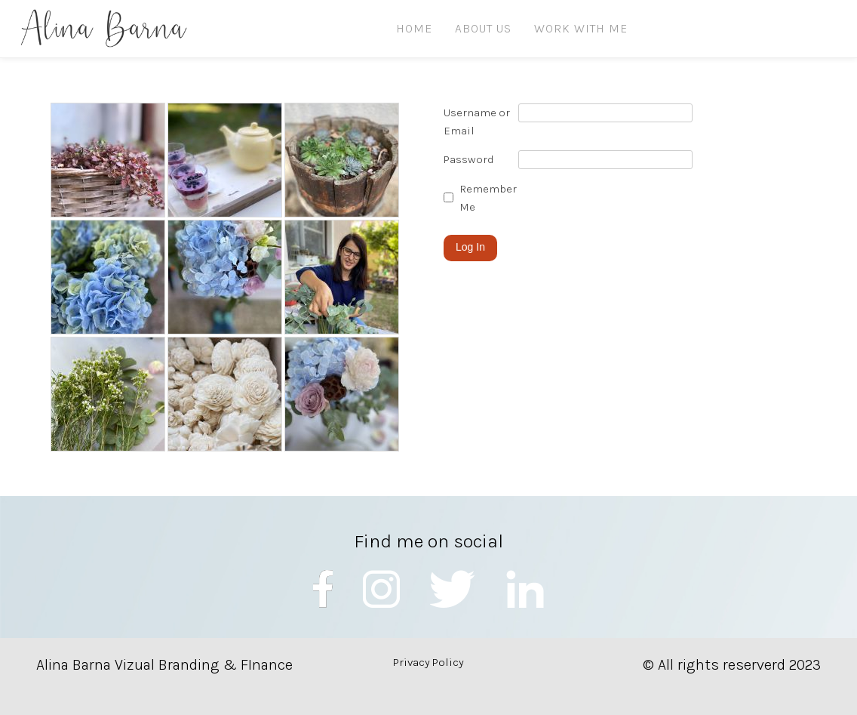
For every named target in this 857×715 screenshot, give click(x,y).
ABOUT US (483, 28)
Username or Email (477, 121)
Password (469, 159)
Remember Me (488, 198)
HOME (414, 28)
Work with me (581, 28)
